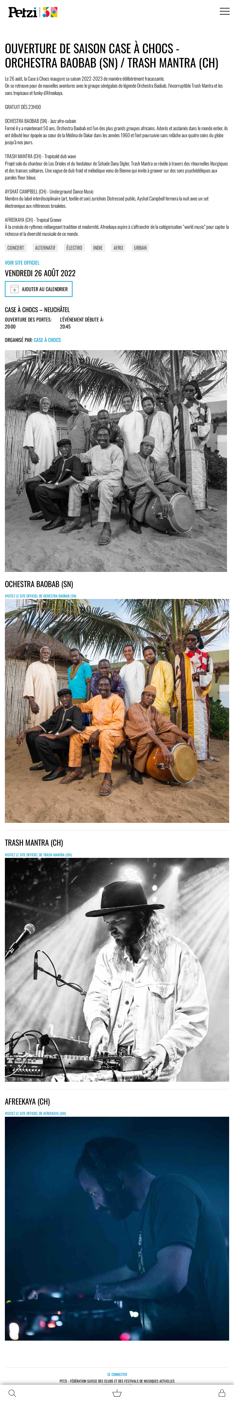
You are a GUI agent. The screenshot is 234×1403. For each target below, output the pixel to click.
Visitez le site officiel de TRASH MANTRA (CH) (38, 854)
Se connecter (117, 1374)
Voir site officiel (22, 262)
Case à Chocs (47, 339)
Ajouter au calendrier (39, 289)
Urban (140, 247)
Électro (74, 247)
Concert (15, 247)
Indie (98, 247)
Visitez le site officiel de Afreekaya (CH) (35, 1113)
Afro (118, 247)
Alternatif (45, 247)
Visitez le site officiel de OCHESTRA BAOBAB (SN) (40, 595)
